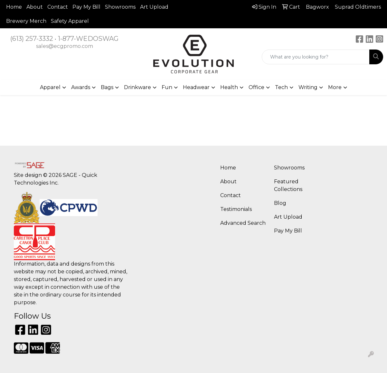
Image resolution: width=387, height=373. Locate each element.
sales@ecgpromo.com (64, 46)
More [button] (335, 87)
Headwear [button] (196, 87)
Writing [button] (307, 87)
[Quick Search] (316, 57)
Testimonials (236, 209)
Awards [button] (80, 87)
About (34, 7)
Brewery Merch (26, 21)
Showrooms (120, 7)
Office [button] (256, 87)
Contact (57, 7)
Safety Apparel (70, 21)
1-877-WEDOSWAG (88, 38)
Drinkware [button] (137, 87)
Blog (280, 203)
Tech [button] (281, 87)
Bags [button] (107, 87)
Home (14, 7)
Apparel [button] (50, 87)
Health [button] (229, 87)
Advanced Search (243, 223)
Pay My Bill (86, 7)
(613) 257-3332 (31, 38)
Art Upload (154, 7)
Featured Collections (288, 185)
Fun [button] (167, 87)
